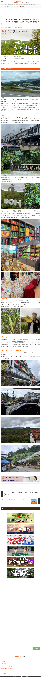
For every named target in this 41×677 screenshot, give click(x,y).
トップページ (3, 6)
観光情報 (20, 27)
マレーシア (16, 6)
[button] (2, 2)
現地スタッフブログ (10, 6)
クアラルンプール (14, 27)
